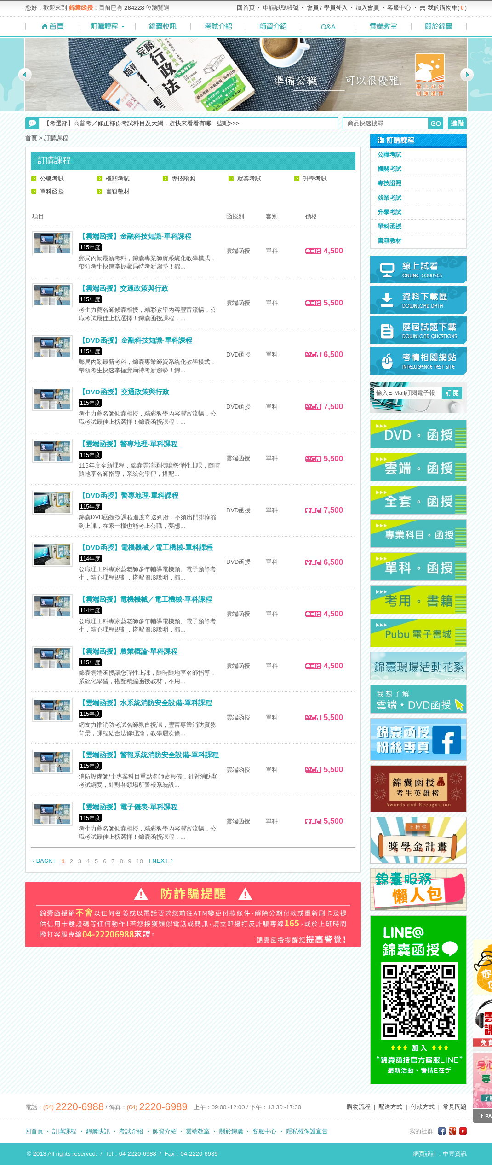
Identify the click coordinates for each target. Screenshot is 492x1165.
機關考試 (118, 178)
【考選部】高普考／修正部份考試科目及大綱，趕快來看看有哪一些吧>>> (142, 123)
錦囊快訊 (98, 1131)
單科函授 (52, 191)
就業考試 (249, 178)
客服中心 (399, 7)
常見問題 (455, 1106)
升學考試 (315, 178)
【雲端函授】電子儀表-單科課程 (128, 807)
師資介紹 (165, 1131)
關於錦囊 (231, 1131)
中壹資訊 (455, 1153)
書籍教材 (118, 191)
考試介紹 (131, 1131)
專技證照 (183, 178)
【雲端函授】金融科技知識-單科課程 (135, 236)
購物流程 (359, 1106)
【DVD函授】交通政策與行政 (124, 392)
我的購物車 (443, 7)
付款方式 (423, 1106)
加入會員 (367, 7)
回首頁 (246, 7)
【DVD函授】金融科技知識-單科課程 (135, 340)
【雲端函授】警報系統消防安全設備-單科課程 (149, 755)
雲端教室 (198, 1131)
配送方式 (390, 1106)
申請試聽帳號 (281, 7)
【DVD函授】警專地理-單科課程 (128, 495)
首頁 (31, 138)
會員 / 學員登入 (327, 7)
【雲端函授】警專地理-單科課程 (128, 444)
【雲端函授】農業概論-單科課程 (128, 651)
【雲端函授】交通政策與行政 (123, 288)
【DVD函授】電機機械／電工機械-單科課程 (146, 547)
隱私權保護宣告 (307, 1131)
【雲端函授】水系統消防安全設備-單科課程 (145, 703)
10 (140, 861)
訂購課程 (64, 1131)
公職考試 (52, 178)
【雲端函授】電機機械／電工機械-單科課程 (145, 599)
